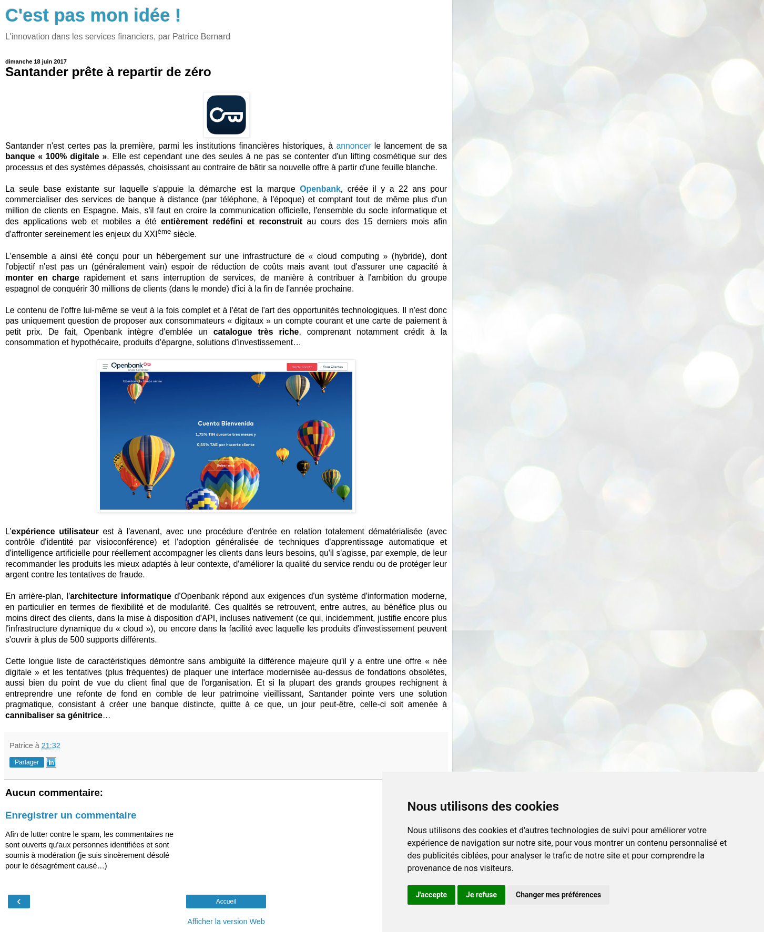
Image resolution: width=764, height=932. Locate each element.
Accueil (226, 901)
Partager (27, 762)
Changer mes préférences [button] (558, 894)
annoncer (353, 145)
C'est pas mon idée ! (93, 15)
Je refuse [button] (481, 894)
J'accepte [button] (431, 894)
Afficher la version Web (225, 921)
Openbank (320, 188)
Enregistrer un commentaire (70, 815)
